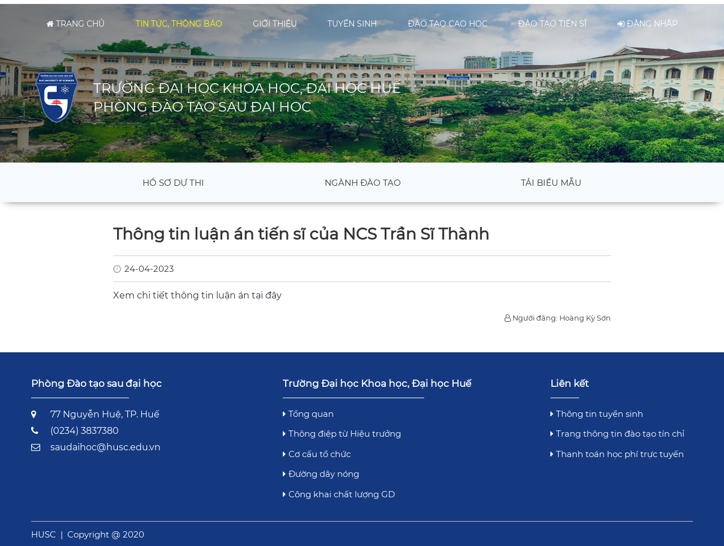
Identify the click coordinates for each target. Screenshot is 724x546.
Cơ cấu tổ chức (317, 449)
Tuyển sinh (352, 20)
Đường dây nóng (321, 469)
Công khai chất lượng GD (339, 489)
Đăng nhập (648, 20)
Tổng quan (308, 409)
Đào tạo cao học (448, 20)
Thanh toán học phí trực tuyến (617, 449)
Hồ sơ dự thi (173, 178)
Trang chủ (75, 20)
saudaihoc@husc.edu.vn (105, 443)
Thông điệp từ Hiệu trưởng (342, 429)
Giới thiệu (275, 20)
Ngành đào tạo (363, 178)
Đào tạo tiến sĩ (552, 20)
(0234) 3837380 (84, 426)
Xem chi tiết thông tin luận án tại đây (197, 291)
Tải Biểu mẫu (551, 178)
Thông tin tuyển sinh (596, 409)
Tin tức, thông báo (179, 20)
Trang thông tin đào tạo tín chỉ (617, 429)
